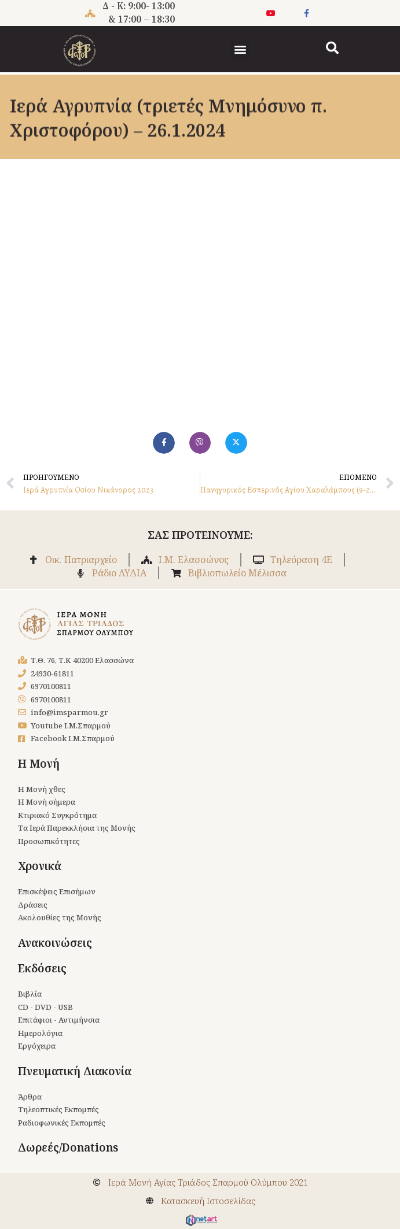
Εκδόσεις (42, 968)
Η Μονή (39, 763)
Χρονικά (39, 865)
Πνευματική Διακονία (74, 1071)
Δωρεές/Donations (68, 1147)
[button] (239, 49)
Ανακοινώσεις (55, 942)
